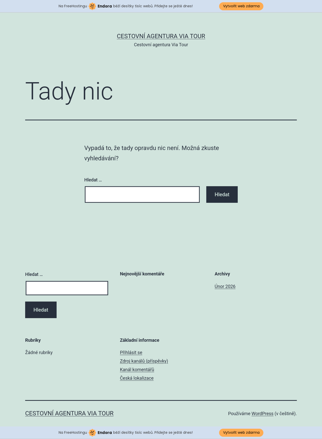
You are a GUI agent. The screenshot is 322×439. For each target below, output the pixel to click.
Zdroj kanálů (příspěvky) (144, 361)
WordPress (262, 413)
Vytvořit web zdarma (241, 6)
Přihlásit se (131, 352)
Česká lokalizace (137, 378)
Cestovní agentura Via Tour (161, 36)
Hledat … (93, 179)
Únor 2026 (225, 286)
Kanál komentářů (137, 369)
